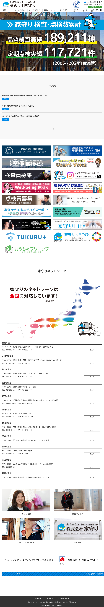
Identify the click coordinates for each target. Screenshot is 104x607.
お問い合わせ (49, 598)
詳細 (5, 99)
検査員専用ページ (77, 579)
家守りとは (6, 10)
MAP (92, 350)
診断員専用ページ (26, 584)
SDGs (46, 10)
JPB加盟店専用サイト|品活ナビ (78, 584)
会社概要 (84, 10)
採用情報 (75, 10)
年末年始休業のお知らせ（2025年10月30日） (19, 105)
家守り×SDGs (27, 579)
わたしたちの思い (19, 10)
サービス (53, 10)
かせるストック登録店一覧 (26, 574)
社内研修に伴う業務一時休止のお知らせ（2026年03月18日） (25, 95)
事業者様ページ (95, 7)
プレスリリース (64, 10)
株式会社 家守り (19, 4)
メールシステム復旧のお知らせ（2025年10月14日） (21, 116)
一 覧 (52, 129)
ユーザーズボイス (34, 10)
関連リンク (77, 574)
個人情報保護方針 (63, 598)
